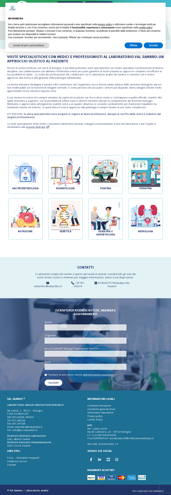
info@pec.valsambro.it (25, 430)
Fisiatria (105, 188)
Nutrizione (25, 231)
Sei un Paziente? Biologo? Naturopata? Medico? (72, 348)
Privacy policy (95, 416)
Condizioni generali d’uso (101, 409)
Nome (48, 322)
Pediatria (145, 188)
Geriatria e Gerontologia (105, 233)
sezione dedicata (35, 127)
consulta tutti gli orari (119, 274)
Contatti (11, 464)
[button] (25, 172)
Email (48, 361)
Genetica (65, 231)
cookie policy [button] (145, 27)
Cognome (50, 335)
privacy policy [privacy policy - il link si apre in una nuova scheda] (105, 24)
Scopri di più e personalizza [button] (28, 45)
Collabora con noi (17, 461)
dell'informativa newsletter (98, 374)
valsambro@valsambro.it (48, 286)
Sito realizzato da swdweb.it (148, 490)
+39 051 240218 (79, 284)
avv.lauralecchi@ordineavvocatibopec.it (132, 438)
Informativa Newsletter (100, 412)
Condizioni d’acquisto (99, 405)
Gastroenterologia (25, 188)
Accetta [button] (153, 45)
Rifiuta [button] (133, 45)
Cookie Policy (95, 419)
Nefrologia (145, 231)
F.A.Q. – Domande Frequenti (23, 457)
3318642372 (105, 282)
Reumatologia (65, 188)
